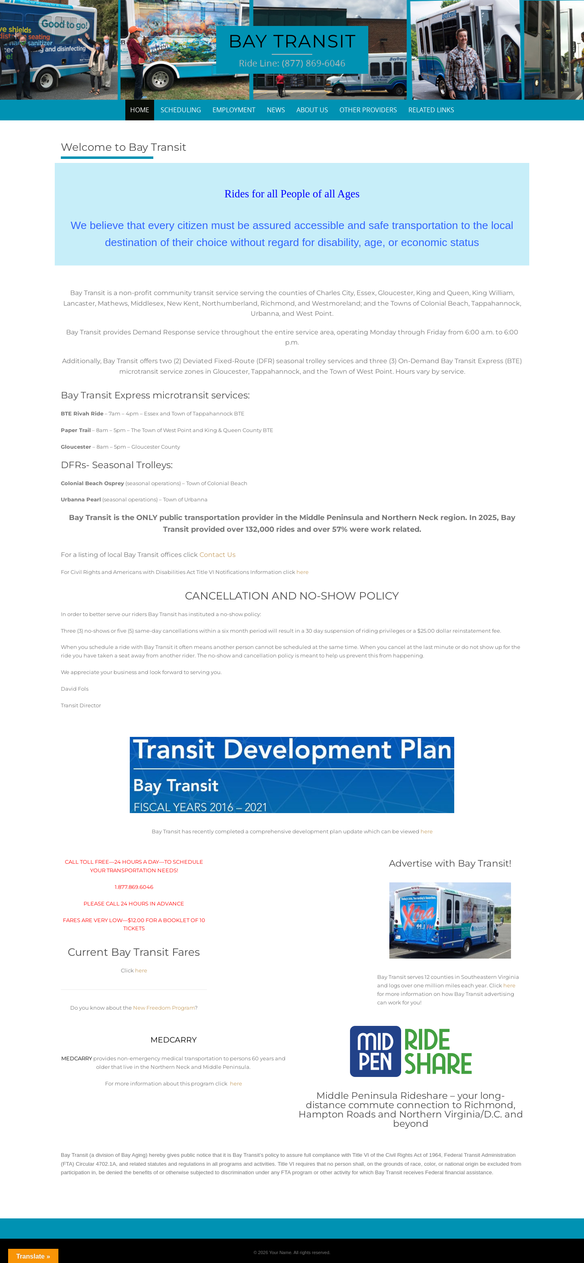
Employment (234, 109)
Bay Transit (292, 41)
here (302, 572)
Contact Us (218, 555)
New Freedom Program (164, 1007)
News (276, 109)
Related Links (431, 109)
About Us (312, 109)
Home (139, 109)
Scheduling (181, 109)
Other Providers (368, 109)
